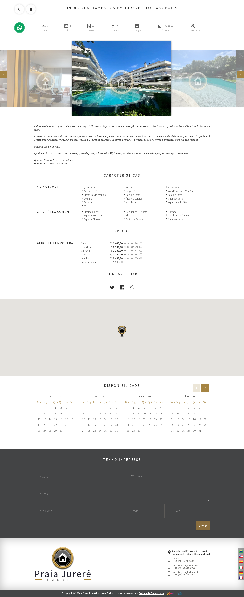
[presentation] (3, 74)
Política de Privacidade (151, 593)
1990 (71, 7)
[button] (112, 287)
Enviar (203, 525)
